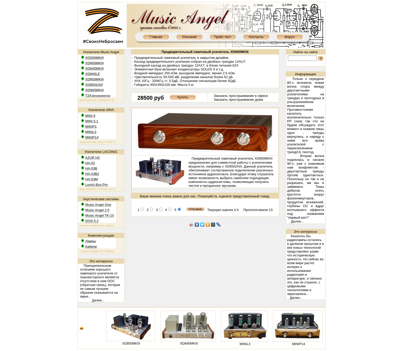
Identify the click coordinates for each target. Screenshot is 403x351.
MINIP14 (298, 344)
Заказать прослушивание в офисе (241, 96)
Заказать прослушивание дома (238, 99)
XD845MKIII (189, 343)
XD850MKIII (131, 343)
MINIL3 (245, 344)
